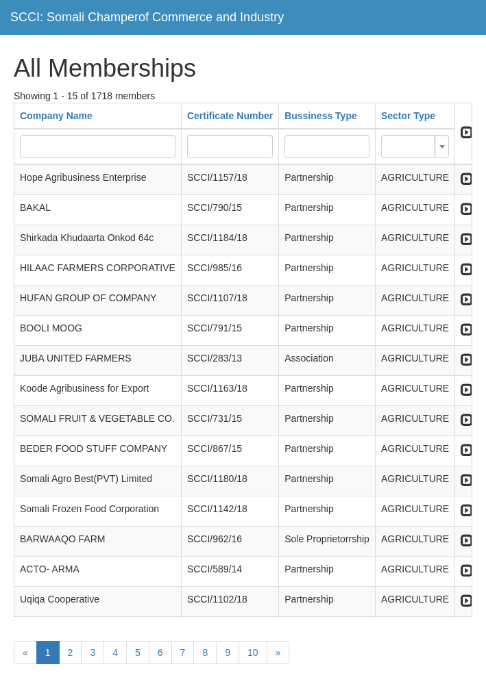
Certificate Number (230, 115)
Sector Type (408, 115)
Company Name (56, 115)
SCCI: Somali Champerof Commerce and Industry (147, 17)
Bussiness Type (320, 115)
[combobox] (415, 146)
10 (252, 652)
